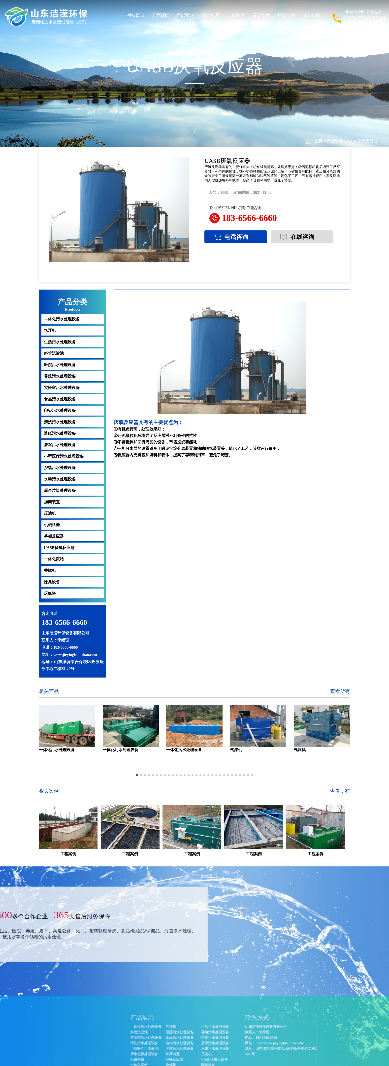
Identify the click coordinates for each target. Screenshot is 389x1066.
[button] (137, 775)
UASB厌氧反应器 (362, 141)
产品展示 (335, 141)
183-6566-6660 (249, 218)
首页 (319, 141)
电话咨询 (236, 237)
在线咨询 (302, 237)
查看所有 (340, 691)
